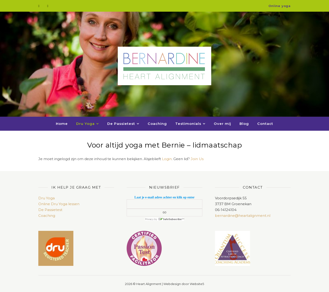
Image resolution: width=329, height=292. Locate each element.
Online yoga (279, 6)
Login (167, 159)
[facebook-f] (39, 6)
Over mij (222, 123)
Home (62, 123)
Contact (265, 123)
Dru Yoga (85, 123)
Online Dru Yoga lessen (58, 204)
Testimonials (188, 123)
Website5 (197, 284)
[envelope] (47, 6)
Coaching (157, 123)
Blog (244, 123)
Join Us (197, 159)
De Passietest (121, 123)
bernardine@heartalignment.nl (242, 215)
